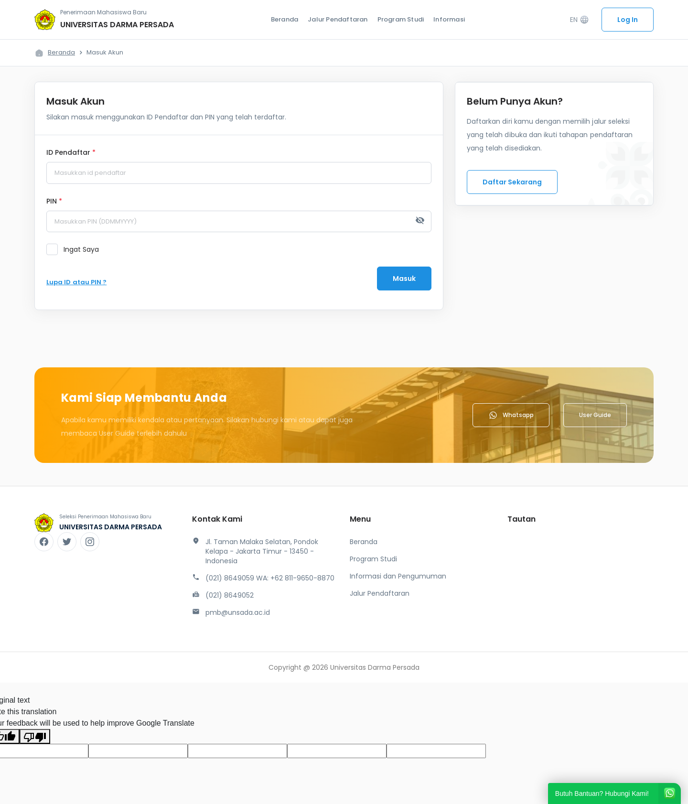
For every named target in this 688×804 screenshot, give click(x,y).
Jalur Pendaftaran (337, 19)
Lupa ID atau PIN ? (76, 282)
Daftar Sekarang (512, 182)
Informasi (449, 19)
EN (579, 20)
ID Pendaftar (71, 153)
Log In (627, 19)
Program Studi (400, 19)
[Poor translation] (35, 736)
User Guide (595, 415)
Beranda (284, 19)
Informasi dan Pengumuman (398, 576)
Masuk (404, 278)
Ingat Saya (81, 249)
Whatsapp (511, 415)
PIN (54, 201)
